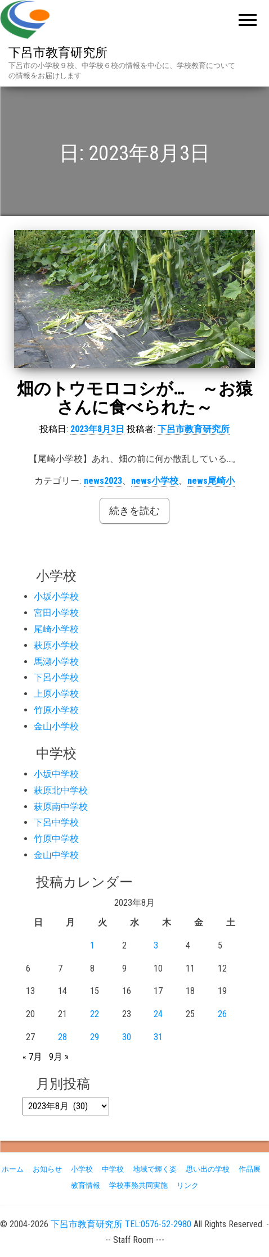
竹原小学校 (56, 710)
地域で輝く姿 (155, 1169)
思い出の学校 (208, 1169)
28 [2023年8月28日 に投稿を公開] (62, 1037)
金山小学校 (56, 726)
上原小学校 (56, 693)
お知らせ (47, 1169)
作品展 (250, 1169)
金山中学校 (56, 855)
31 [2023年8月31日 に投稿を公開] (158, 1037)
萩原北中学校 (61, 790)
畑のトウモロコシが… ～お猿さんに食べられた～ (135, 398)
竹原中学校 (56, 838)
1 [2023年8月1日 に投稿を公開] (92, 945)
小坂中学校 (56, 774)
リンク (188, 1185)
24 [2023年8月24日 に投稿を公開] (158, 1014)
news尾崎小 (211, 480)
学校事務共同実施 (138, 1185)
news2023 (103, 480)
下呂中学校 (56, 822)
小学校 (82, 1169)
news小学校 (154, 480)
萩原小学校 (56, 645)
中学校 (113, 1169)
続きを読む (134, 510)
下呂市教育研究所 (57, 53)
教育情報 (85, 1185)
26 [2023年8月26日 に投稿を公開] (222, 1014)
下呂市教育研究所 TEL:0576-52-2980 (121, 1224)
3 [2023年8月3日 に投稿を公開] (156, 945)
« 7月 (32, 1056)
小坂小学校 (56, 596)
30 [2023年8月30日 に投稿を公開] (126, 1037)
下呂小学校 (56, 677)
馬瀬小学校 (56, 661)
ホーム (13, 1169)
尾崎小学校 (56, 629)
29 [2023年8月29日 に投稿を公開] (94, 1037)
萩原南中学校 (61, 806)
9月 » (59, 1056)
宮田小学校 (56, 612)
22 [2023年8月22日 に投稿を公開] (94, 1014)
